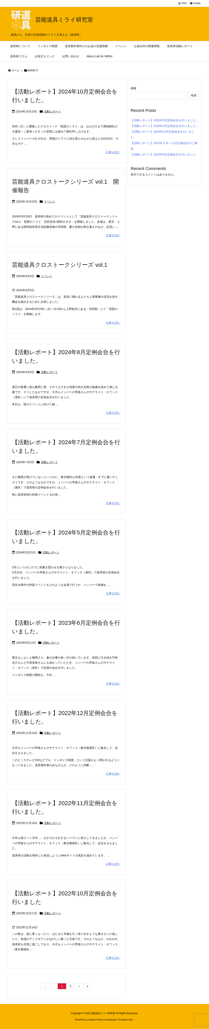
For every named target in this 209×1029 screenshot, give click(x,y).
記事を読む (113, 152)
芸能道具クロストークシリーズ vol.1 (59, 265)
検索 (133, 88)
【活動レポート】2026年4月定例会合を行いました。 (165, 126)
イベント (49, 201)
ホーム (15, 70)
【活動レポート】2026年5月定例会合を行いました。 (165, 120)
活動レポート (52, 111)
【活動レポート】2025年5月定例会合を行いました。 (165, 154)
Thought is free (125, 1019)
